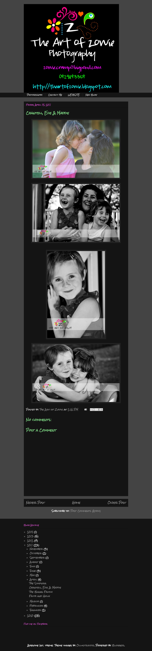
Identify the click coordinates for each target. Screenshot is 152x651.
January (36, 610)
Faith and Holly (39, 596)
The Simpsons (37, 583)
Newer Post (35, 503)
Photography (34, 95)
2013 (31, 536)
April (34, 579)
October (36, 553)
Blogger (118, 645)
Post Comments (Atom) (85, 510)
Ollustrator (85, 645)
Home (76, 503)
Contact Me (55, 95)
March (35, 601)
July (33, 566)
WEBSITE (74, 95)
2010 (30, 615)
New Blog (91, 95)
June (33, 570)
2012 (30, 540)
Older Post (117, 503)
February (37, 605)
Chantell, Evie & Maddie (45, 587)
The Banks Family (40, 591)
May (33, 575)
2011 (30, 545)
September (38, 557)
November (37, 548)
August (34, 561)
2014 (30, 531)
